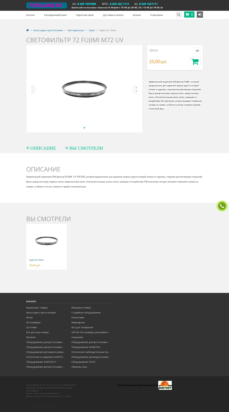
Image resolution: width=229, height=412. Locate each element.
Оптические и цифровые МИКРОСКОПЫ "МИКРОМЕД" (46, 356)
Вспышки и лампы (81, 307)
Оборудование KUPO (83, 361)
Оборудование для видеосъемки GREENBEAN (46, 351)
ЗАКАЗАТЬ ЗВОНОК (223, 206)
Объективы (77, 317)
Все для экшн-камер (37, 332)
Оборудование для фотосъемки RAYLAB (46, 366)
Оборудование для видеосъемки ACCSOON (91, 356)
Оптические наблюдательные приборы (91, 351)
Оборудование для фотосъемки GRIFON (46, 347)
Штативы (31, 327)
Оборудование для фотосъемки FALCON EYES (46, 342)
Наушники (77, 337)
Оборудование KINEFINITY (41, 361)
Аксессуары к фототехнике (41, 312)
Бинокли (31, 337)
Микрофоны (78, 322)
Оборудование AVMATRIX (85, 347)
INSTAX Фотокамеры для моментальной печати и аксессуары (91, 332)
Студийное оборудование (86, 312)
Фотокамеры (33, 322)
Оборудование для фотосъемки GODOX (91, 342)
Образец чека (79, 366)
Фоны (29, 317)
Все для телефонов (82, 327)
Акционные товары (37, 307)
